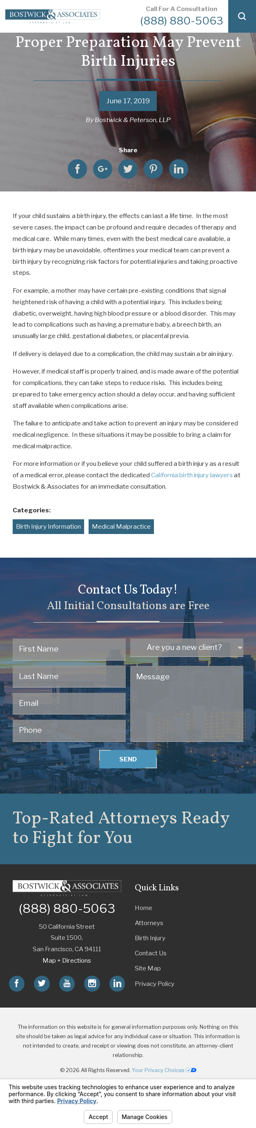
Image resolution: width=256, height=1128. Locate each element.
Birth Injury (150, 938)
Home (143, 908)
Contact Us (151, 953)
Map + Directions (66, 960)
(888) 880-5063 (181, 20)
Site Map (148, 968)
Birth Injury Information (48, 526)
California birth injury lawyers (192, 475)
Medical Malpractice (121, 526)
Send (128, 759)
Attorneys (149, 923)
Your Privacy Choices (164, 1070)
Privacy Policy (154, 984)
